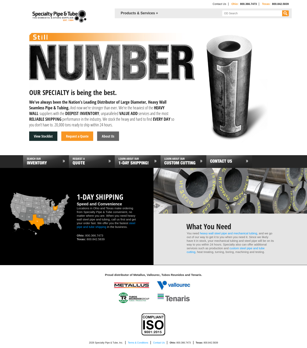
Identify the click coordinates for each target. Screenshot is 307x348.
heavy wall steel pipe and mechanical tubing (228, 233)
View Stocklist (43, 136)
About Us (108, 136)
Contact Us (219, 3)
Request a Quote (77, 136)
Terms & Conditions (138, 342)
